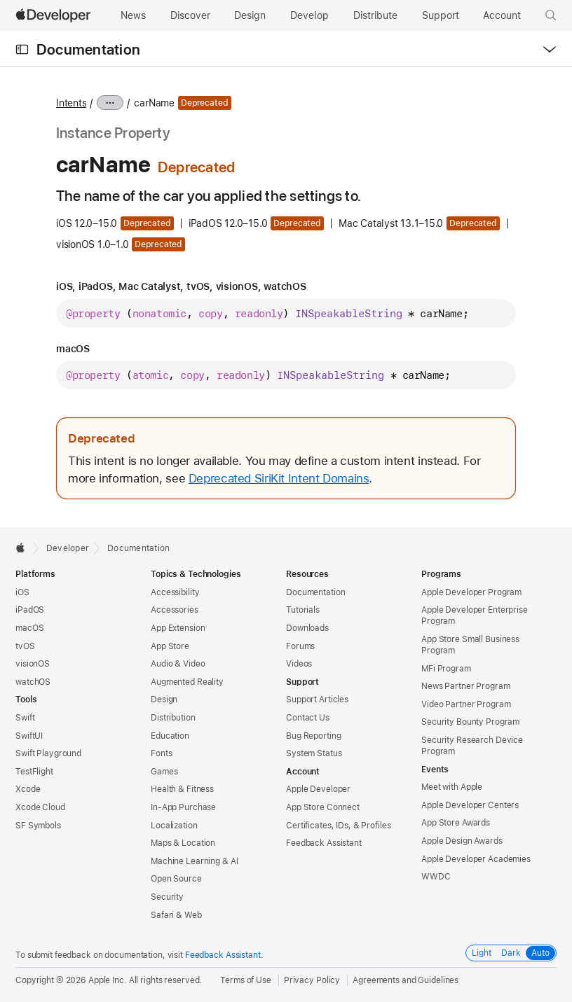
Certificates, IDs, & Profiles (338, 825)
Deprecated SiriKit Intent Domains (279, 478)
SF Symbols (38, 825)
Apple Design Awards (462, 841)
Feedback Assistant (324, 843)
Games (164, 772)
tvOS (25, 646)
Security (167, 897)
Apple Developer (318, 789)
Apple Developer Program (471, 592)
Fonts (161, 753)
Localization (174, 825)
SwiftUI (29, 736)
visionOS (32, 664)
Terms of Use (245, 980)
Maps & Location (183, 843)
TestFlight (34, 772)
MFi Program (446, 669)
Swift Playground (48, 753)
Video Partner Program (465, 704)
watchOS (32, 682)
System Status (313, 753)
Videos (299, 664)
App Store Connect (323, 807)
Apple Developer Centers (470, 805)
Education (170, 736)
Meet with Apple (451, 787)
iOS (22, 592)
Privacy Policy (312, 980)
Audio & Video (178, 664)
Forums (300, 646)
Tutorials (303, 610)
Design (164, 699)
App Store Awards (455, 823)
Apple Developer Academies (476, 859)
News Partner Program (465, 686)
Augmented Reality (187, 682)
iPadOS (29, 610)
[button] (551, 15)
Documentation (88, 49)
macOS (29, 628)
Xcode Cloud (40, 807)
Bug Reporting (313, 736)
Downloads (307, 628)
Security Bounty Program (470, 722)
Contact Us (307, 718)
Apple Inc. (107, 980)
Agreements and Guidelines (405, 980)
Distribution (173, 718)
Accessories (174, 610)
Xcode (27, 789)
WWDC (436, 877)
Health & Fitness (182, 789)
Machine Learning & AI (194, 861)
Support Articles (317, 699)
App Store (170, 646)
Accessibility (175, 592)
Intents (71, 103)
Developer (67, 548)
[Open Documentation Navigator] (22, 49)
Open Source (176, 879)
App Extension (178, 628)
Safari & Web (176, 915)
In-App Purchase (183, 807)
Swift (24, 718)
